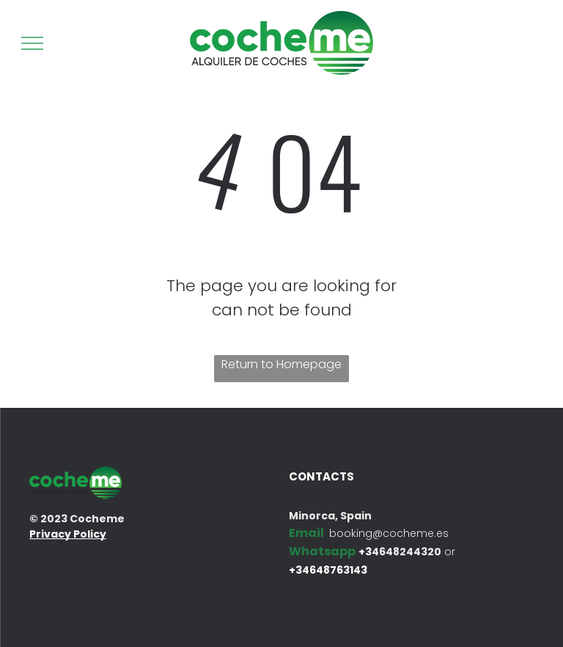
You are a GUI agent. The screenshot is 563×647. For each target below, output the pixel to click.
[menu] (32, 43)
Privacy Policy (67, 534)
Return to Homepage (281, 364)
